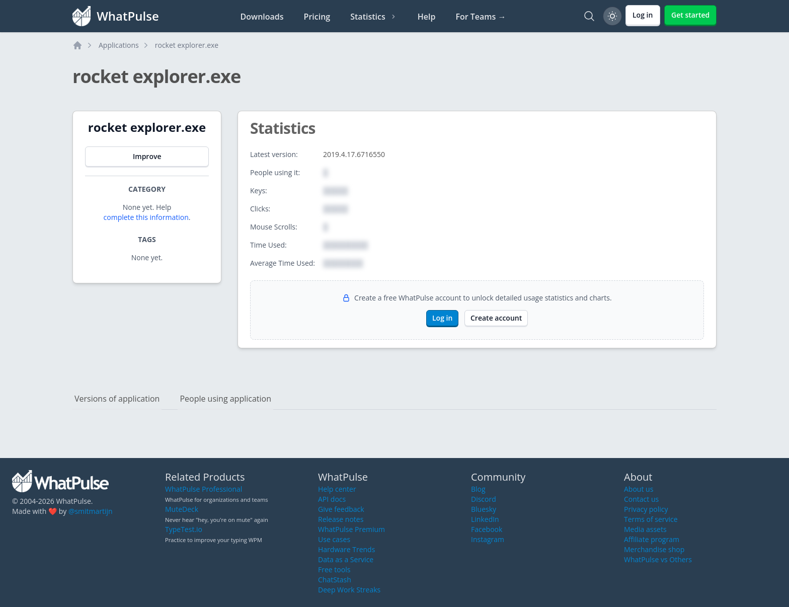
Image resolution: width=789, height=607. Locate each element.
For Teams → (480, 16)
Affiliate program (651, 539)
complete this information (146, 217)
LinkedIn (485, 519)
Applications (119, 45)
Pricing (317, 16)
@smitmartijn (90, 511)
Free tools (334, 569)
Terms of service (651, 519)
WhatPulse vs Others (658, 559)
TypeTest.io (183, 529)
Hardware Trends (346, 549)
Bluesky (483, 509)
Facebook (486, 529)
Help (427, 16)
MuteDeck (181, 509)
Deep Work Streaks (349, 589)
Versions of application (117, 398)
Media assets (645, 529)
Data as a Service (345, 559)
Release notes (340, 519)
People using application (225, 398)
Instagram (487, 539)
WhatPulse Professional (203, 489)
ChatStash (334, 579)
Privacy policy (646, 509)
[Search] (589, 16)
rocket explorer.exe (186, 45)
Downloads (262, 16)
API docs (332, 499)
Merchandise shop (654, 549)
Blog (478, 489)
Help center (337, 489)
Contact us (641, 499)
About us (638, 489)
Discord (483, 499)
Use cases (334, 539)
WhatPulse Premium (351, 529)
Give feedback (341, 509)
